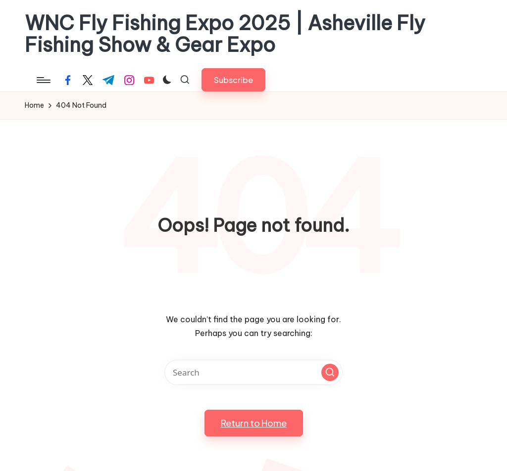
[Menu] (43, 80)
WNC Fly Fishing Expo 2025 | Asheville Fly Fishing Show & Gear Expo (225, 34)
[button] (233, 79)
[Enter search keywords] (253, 372)
